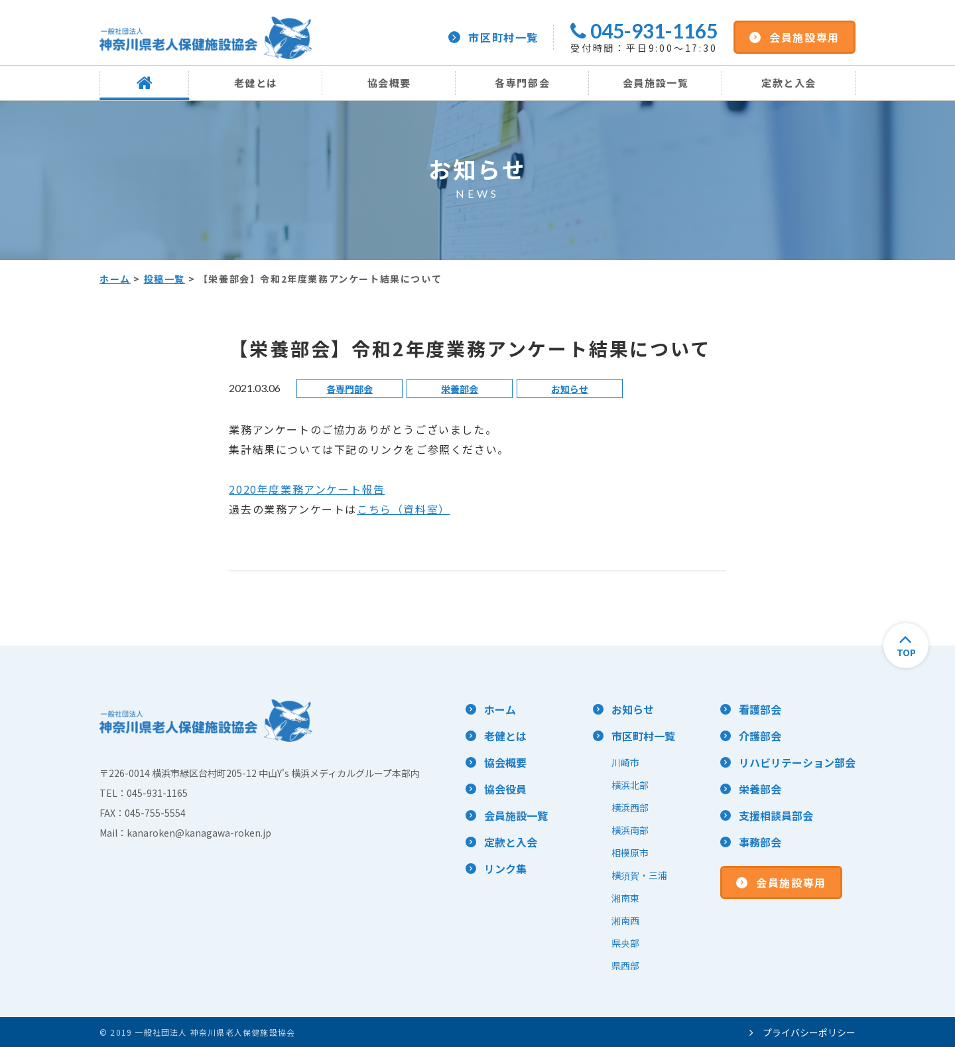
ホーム (115, 278)
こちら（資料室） (403, 509)
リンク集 (505, 868)
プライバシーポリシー (802, 1032)
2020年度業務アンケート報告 (307, 489)
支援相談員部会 (776, 815)
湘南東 (625, 897)
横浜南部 (630, 830)
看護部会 (760, 709)
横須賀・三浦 (639, 875)
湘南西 (625, 920)
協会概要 (389, 83)
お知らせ (569, 388)
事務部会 (760, 842)
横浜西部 (630, 807)
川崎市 (625, 762)
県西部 (625, 965)
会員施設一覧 (656, 83)
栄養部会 (459, 388)
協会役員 (505, 789)
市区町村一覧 (493, 37)
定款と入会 (788, 83)
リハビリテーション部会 (797, 762)
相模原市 (630, 852)
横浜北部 (630, 785)
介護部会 (760, 736)
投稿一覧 (164, 278)
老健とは (256, 83)
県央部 (625, 942)
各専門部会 (522, 83)
